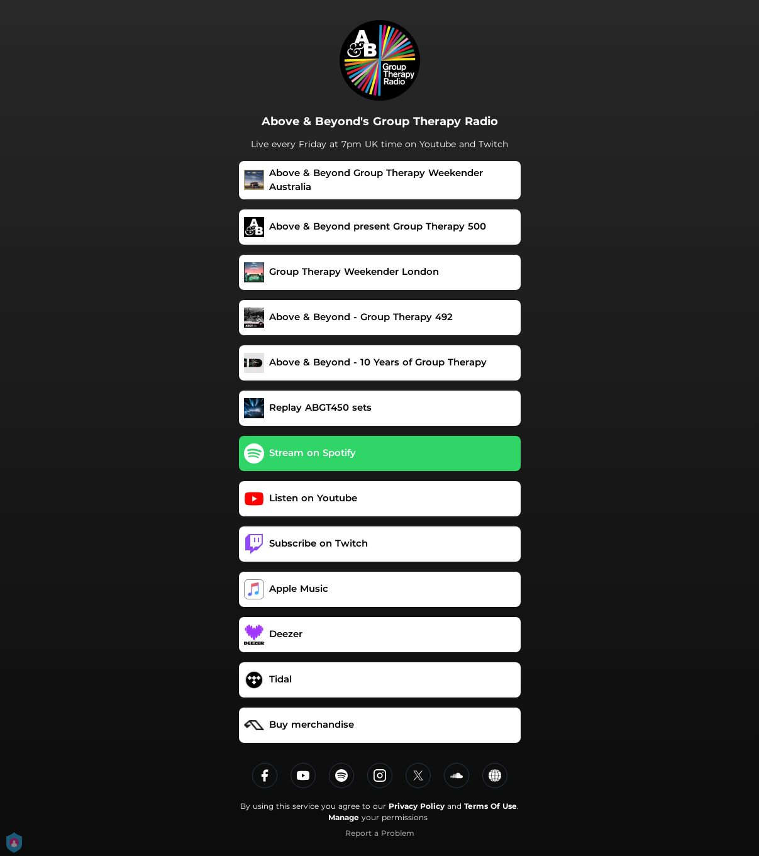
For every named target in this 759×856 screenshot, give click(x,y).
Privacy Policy (417, 806)
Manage (343, 817)
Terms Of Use (490, 806)
